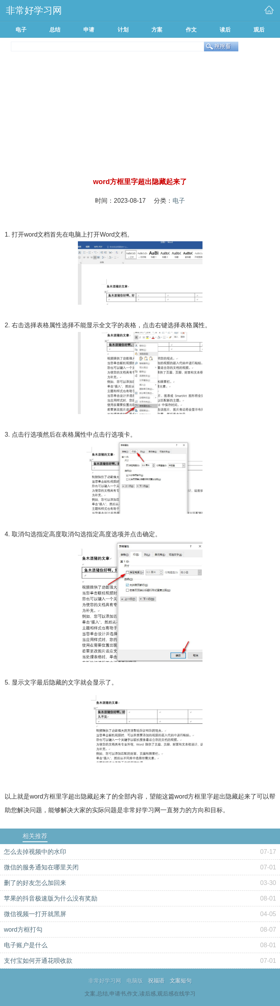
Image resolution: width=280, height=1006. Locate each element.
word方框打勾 (23, 929)
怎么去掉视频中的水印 (35, 851)
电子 (179, 200)
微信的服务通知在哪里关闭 (41, 867)
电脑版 (135, 981)
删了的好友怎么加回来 (35, 883)
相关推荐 (35, 836)
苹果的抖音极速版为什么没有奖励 (50, 898)
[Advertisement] (140, 118)
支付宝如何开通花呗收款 (38, 960)
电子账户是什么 (26, 945)
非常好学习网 (104, 981)
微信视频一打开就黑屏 (35, 914)
